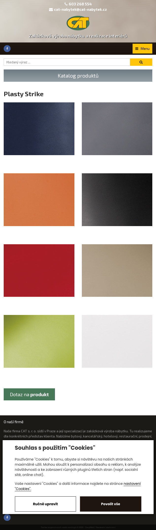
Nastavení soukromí (106, 527)
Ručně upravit (45, 504)
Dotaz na (29, 394)
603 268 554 (80, 4)
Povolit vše (110, 504)
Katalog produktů (78, 75)
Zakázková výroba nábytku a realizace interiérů (78, 36)
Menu (142, 48)
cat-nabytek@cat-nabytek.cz (78, 9)
